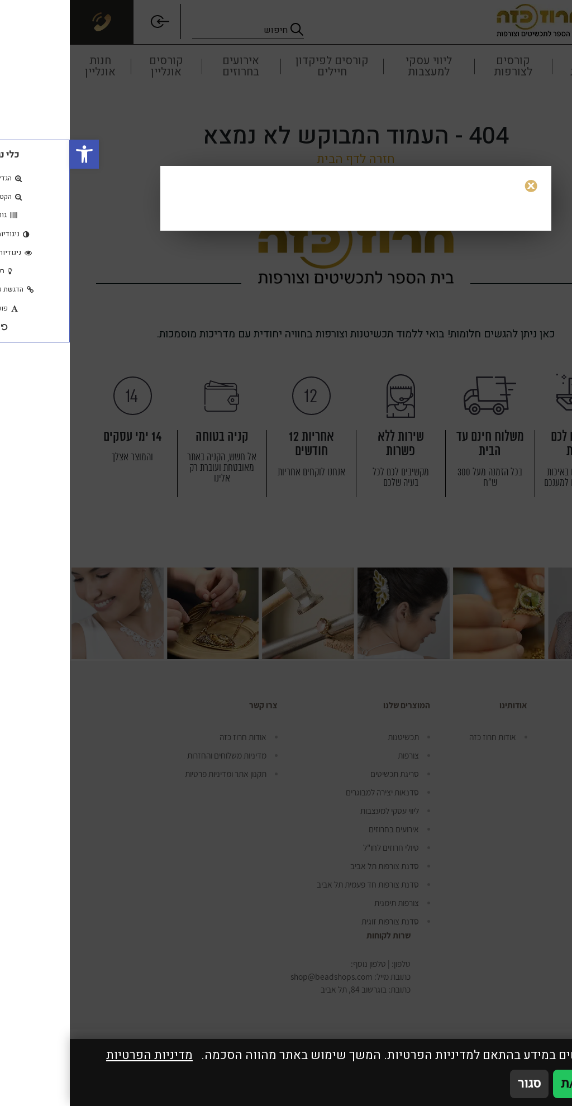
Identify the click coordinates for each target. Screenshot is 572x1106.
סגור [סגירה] (459, 1084)
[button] (14, 154)
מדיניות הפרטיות (79, 1055)
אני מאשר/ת (523, 1084)
